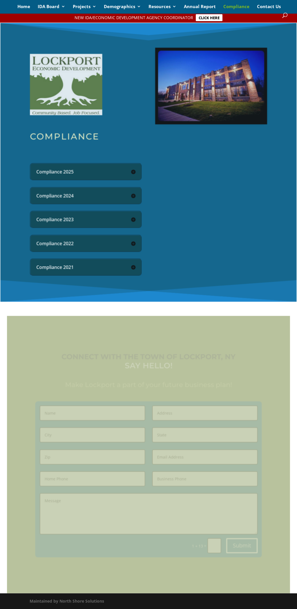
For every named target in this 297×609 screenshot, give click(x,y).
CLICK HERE (209, 17)
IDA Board (48, 6)
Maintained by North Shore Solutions (67, 601)
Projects (81, 6)
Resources (159, 6)
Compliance (236, 6)
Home (23, 6)
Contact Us (269, 6)
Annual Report (200, 6)
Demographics (119, 6)
